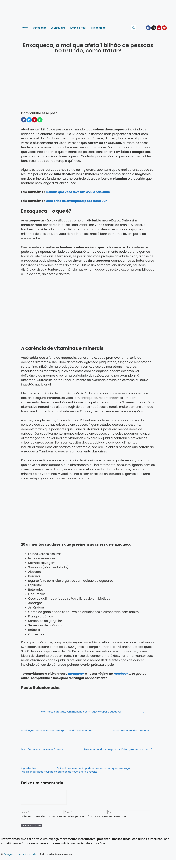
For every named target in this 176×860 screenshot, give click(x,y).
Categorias (40, 27)
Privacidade (98, 27)
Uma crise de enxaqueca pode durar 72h (76, 201)
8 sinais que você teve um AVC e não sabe (78, 192)
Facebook (120, 674)
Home (25, 27)
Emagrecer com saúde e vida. (20, 857)
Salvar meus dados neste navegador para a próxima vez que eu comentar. (75, 819)
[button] (133, 27)
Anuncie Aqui (78, 27)
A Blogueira (58, 27)
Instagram (76, 674)
